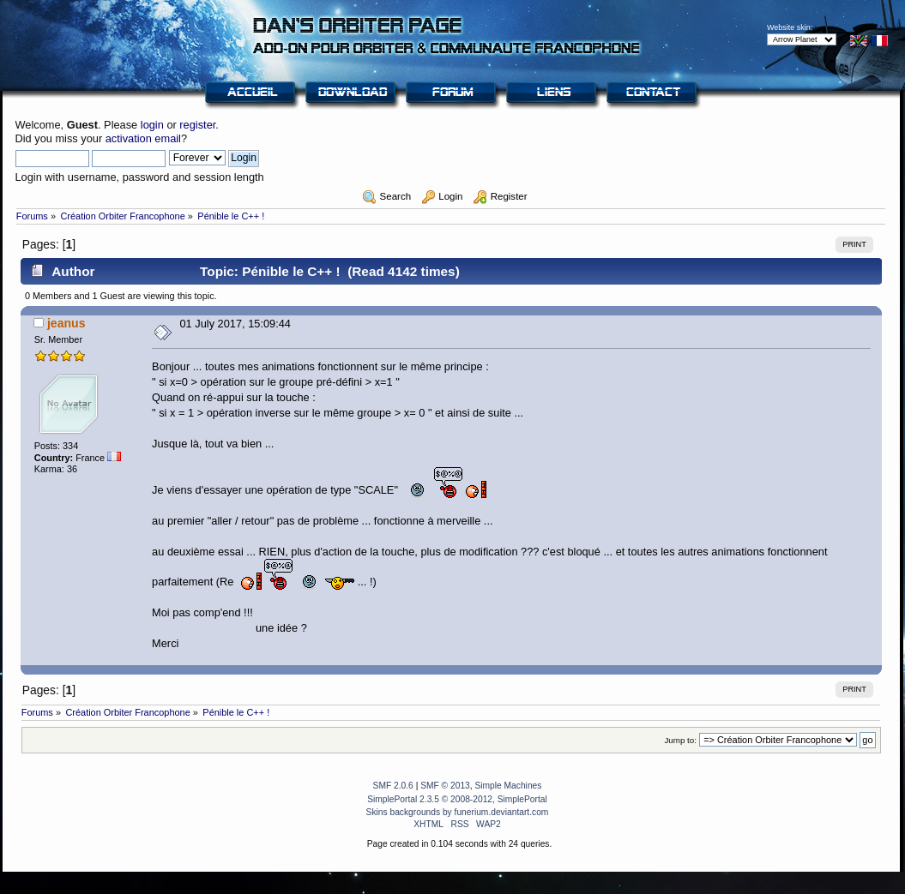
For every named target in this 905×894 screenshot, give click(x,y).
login (152, 124)
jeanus (66, 323)
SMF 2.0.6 (393, 785)
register (197, 124)
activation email (143, 138)
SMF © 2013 (445, 785)
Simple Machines (507, 785)
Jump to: (680, 740)
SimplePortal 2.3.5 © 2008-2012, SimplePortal (457, 799)
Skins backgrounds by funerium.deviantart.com (457, 812)
